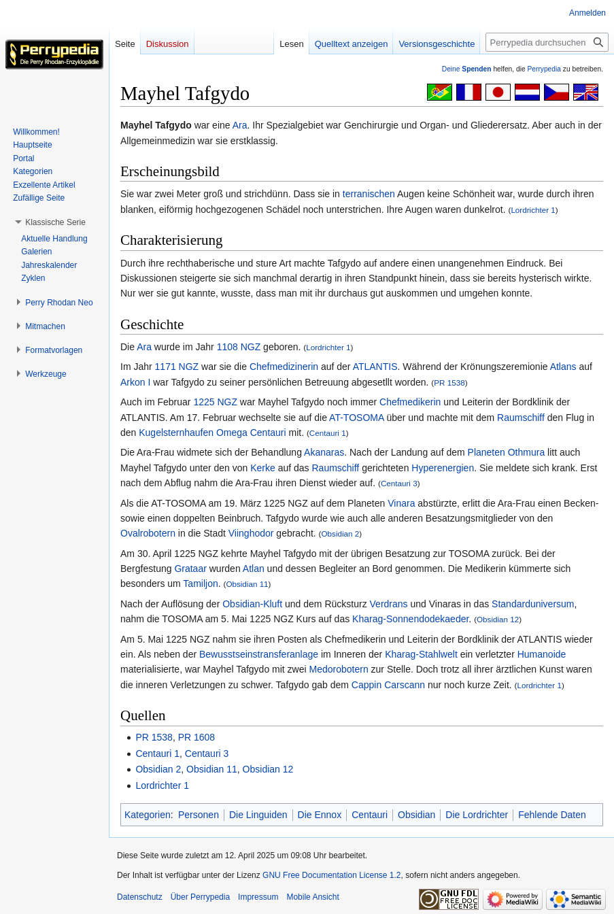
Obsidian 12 (498, 619)
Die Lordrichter (476, 814)
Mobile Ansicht (312, 897)
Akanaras (324, 452)
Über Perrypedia (200, 897)
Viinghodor (251, 533)
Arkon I (135, 382)
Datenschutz (140, 897)
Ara (240, 125)
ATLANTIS (375, 366)
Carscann (404, 684)
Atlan (254, 568)
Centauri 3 (399, 483)
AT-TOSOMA (356, 417)
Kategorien (147, 814)
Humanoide (541, 654)
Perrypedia (544, 69)
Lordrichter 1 (533, 209)
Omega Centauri (251, 432)
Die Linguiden (258, 814)
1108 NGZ (239, 346)
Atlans (563, 366)
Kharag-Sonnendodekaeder (410, 618)
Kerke (262, 467)
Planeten (486, 452)
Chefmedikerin (410, 401)
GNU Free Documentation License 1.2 (331, 875)
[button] (55, 222)
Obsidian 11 (247, 583)
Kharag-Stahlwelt (421, 654)
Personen (198, 814)
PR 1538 (449, 382)
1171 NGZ (177, 366)
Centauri (370, 814)
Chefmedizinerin (284, 366)
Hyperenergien (442, 467)
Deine (467, 69)
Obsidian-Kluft (252, 603)
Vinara (401, 503)
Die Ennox (320, 814)
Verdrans (389, 603)
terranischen (369, 193)
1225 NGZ (215, 401)
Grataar (190, 568)
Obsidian (416, 814)
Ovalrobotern (147, 533)
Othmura (526, 452)
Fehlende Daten (552, 814)
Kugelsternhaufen (176, 432)
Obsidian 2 (341, 533)
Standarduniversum (533, 603)
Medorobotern (339, 669)
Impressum (258, 897)
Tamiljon (200, 583)
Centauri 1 (327, 432)
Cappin (366, 684)
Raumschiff (521, 417)
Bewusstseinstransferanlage (258, 654)
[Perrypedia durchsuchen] (547, 42)
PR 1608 (196, 737)
